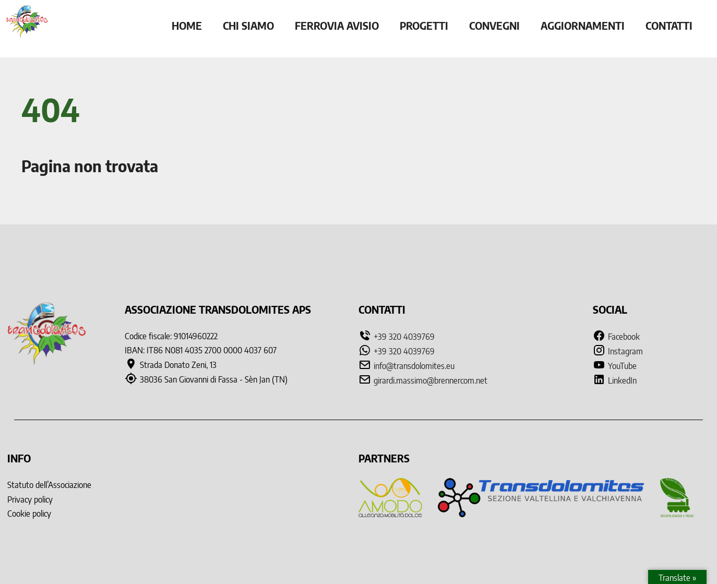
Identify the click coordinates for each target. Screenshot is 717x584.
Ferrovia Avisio (337, 25)
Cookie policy (29, 513)
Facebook (616, 336)
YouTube (615, 366)
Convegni (494, 25)
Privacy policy (30, 499)
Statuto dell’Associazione (49, 485)
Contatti (669, 25)
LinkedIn (615, 380)
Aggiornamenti (583, 25)
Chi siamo (248, 25)
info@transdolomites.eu (414, 366)
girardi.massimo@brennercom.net (430, 380)
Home (187, 25)
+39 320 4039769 (404, 336)
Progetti (424, 25)
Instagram (618, 351)
